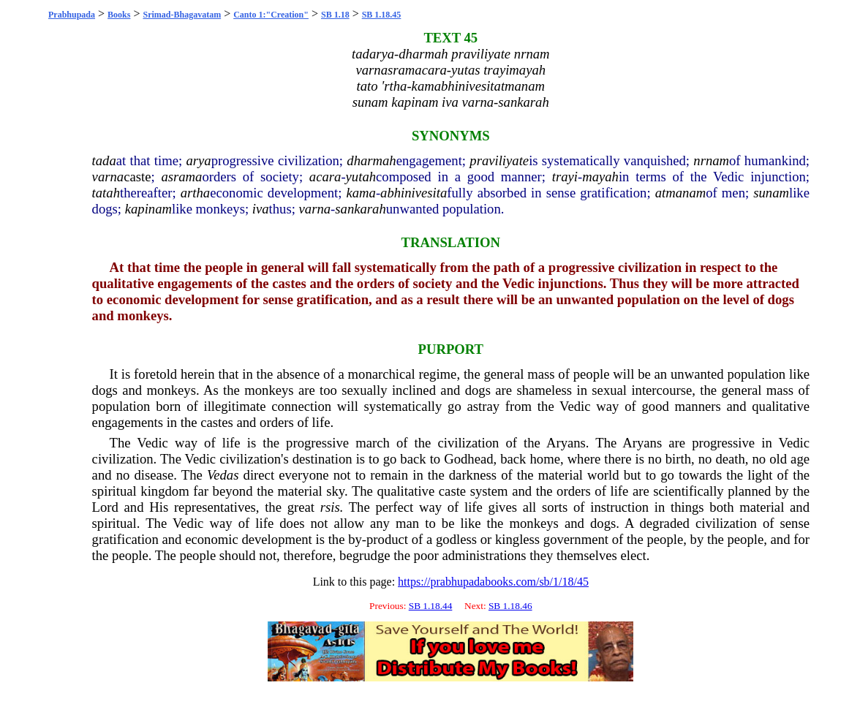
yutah (361, 176)
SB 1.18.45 (381, 15)
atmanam (680, 192)
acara (325, 176)
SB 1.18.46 (510, 605)
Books (119, 15)
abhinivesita (413, 192)
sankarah (360, 208)
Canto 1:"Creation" (271, 15)
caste (137, 176)
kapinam (148, 208)
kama (360, 192)
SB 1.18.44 (431, 605)
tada (104, 160)
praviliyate (499, 160)
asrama (181, 176)
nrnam (711, 160)
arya (198, 160)
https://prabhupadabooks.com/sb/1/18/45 (493, 581)
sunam (771, 192)
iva (260, 208)
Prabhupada (71, 15)
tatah (106, 192)
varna (108, 176)
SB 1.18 (335, 15)
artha (195, 192)
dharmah (371, 160)
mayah (600, 176)
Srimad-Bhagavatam (182, 15)
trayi (565, 176)
